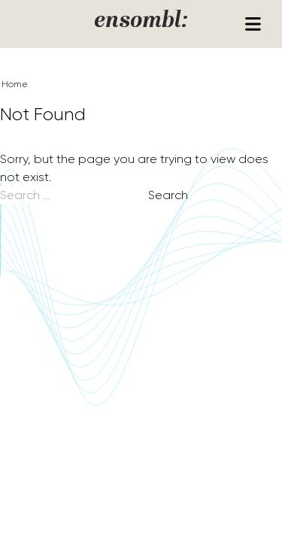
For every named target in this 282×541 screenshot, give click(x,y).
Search (168, 195)
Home (15, 84)
